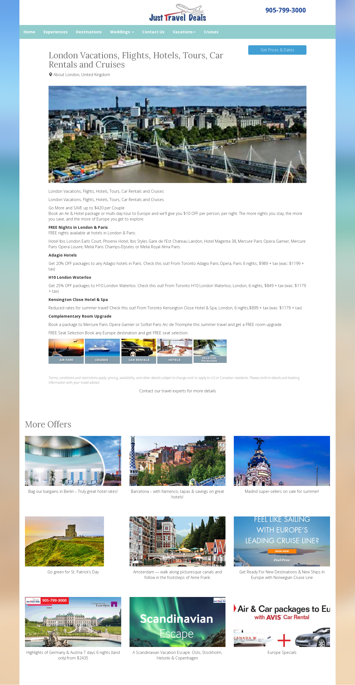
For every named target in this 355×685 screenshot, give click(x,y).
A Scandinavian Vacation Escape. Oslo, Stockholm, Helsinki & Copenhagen (178, 629)
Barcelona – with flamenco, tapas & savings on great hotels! (178, 468)
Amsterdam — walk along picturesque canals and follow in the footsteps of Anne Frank (178, 548)
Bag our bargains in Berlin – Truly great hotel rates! (73, 465)
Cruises (211, 31)
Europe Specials (282, 626)
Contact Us (153, 31)
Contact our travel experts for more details (177, 390)
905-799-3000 (285, 10)
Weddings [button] (122, 31)
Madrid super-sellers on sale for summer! (282, 465)
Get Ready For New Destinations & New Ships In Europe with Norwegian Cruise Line (282, 548)
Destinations (89, 31)
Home (29, 31)
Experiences (56, 31)
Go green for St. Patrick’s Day (73, 545)
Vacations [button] (184, 31)
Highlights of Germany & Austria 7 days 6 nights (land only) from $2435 (73, 629)
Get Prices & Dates (277, 49)
